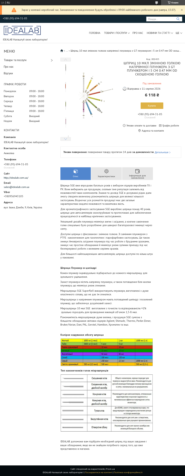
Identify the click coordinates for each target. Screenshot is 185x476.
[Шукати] (178, 19)
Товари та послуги (15, 60)
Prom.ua (110, 468)
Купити (152, 105)
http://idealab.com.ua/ (16, 177)
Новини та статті (158, 33)
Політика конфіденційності (128, 472)
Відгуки (8, 73)
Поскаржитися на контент (98, 472)
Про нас (138, 33)
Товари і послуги (115, 33)
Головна (94, 33)
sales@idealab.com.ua (16, 187)
